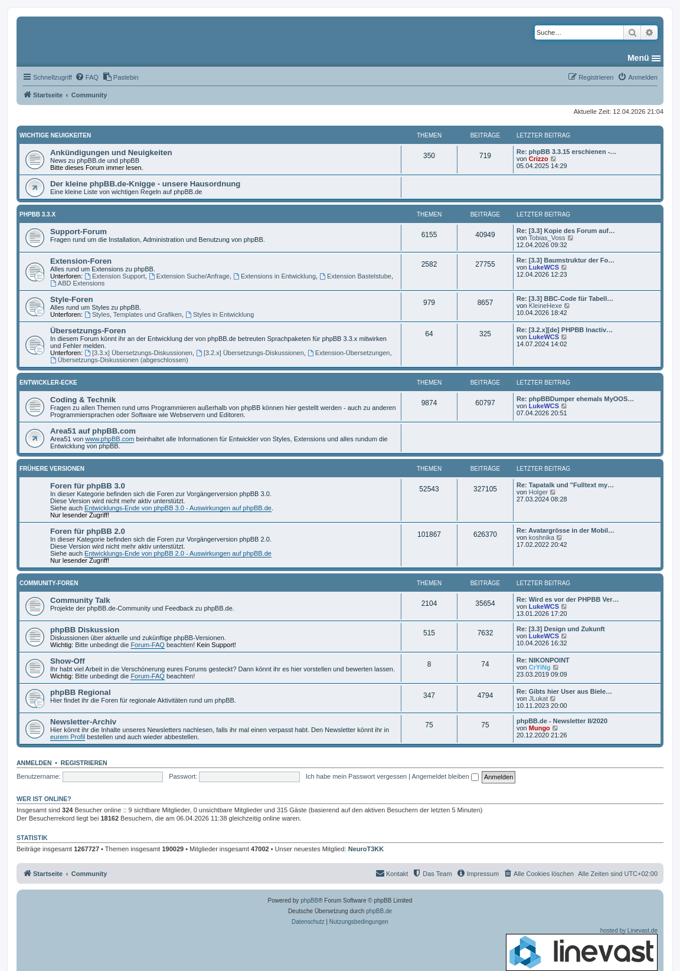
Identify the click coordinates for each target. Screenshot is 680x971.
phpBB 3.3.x (37, 214)
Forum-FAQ (147, 644)
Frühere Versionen (51, 468)
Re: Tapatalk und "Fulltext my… (565, 484)
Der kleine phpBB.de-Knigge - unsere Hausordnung (145, 183)
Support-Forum (78, 231)
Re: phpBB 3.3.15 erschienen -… (566, 151)
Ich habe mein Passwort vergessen (356, 776)
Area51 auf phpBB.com (93, 431)
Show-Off (67, 661)
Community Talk (80, 600)
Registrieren (84, 762)
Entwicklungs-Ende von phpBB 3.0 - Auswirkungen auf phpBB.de (178, 507)
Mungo (539, 727)
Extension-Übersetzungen (349, 352)
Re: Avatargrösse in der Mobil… (565, 530)
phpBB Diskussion (84, 629)
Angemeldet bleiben (445, 776)
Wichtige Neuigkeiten (55, 135)
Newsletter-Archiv (83, 721)
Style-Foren (71, 299)
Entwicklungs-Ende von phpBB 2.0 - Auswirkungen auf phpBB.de (178, 553)
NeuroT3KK (366, 848)
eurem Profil (67, 736)
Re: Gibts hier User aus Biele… (564, 691)
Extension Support (114, 276)
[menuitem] (87, 77)
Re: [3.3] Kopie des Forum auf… (565, 230)
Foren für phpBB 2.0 (87, 531)
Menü (638, 58)
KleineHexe (545, 305)
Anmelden (34, 762)
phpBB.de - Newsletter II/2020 (561, 720)
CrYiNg (540, 667)
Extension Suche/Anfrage (189, 276)
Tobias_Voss (547, 237)
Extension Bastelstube (355, 276)
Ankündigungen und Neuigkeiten (111, 152)
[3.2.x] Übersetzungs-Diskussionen (250, 352)
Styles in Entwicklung (219, 314)
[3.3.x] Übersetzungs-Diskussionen (138, 352)
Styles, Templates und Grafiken (133, 314)
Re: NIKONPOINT (543, 660)
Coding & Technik (83, 399)
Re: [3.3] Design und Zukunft (560, 628)
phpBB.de (379, 911)
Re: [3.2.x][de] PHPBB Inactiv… (564, 329)
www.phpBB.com (109, 438)
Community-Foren (48, 583)
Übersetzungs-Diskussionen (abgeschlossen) (119, 359)
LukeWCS (544, 267)
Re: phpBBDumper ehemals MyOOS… (575, 398)
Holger (538, 492)
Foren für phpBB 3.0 (87, 485)
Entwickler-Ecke (48, 382)
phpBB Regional (80, 692)
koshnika (541, 537)
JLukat (538, 698)
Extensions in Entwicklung (274, 276)
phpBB (309, 900)
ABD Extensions (77, 283)
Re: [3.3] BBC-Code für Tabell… (564, 298)
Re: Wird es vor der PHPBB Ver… (567, 599)
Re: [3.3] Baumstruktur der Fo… (565, 260)
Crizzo (538, 158)
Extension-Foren (81, 261)
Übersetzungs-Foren (88, 330)
